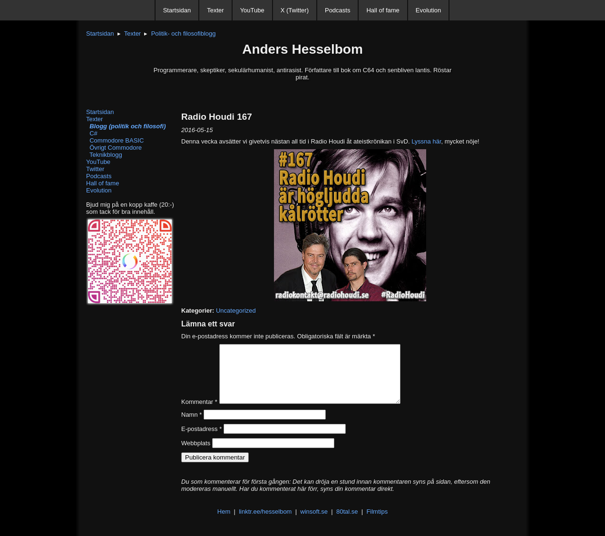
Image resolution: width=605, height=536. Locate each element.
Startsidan (177, 10)
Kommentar (199, 413)
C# (92, 133)
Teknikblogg (104, 154)
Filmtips (377, 522)
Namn (191, 426)
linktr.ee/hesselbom (265, 522)
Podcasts (337, 10)
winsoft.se (314, 522)
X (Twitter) (295, 10)
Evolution (428, 10)
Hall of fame (382, 10)
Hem (223, 522)
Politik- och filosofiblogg (183, 33)
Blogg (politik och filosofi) (126, 126)
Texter (215, 10)
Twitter (95, 168)
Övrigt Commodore (114, 147)
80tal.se (347, 522)
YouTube (252, 10)
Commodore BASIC (115, 140)
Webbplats (195, 454)
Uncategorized (236, 310)
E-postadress (201, 440)
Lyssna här (426, 141)
